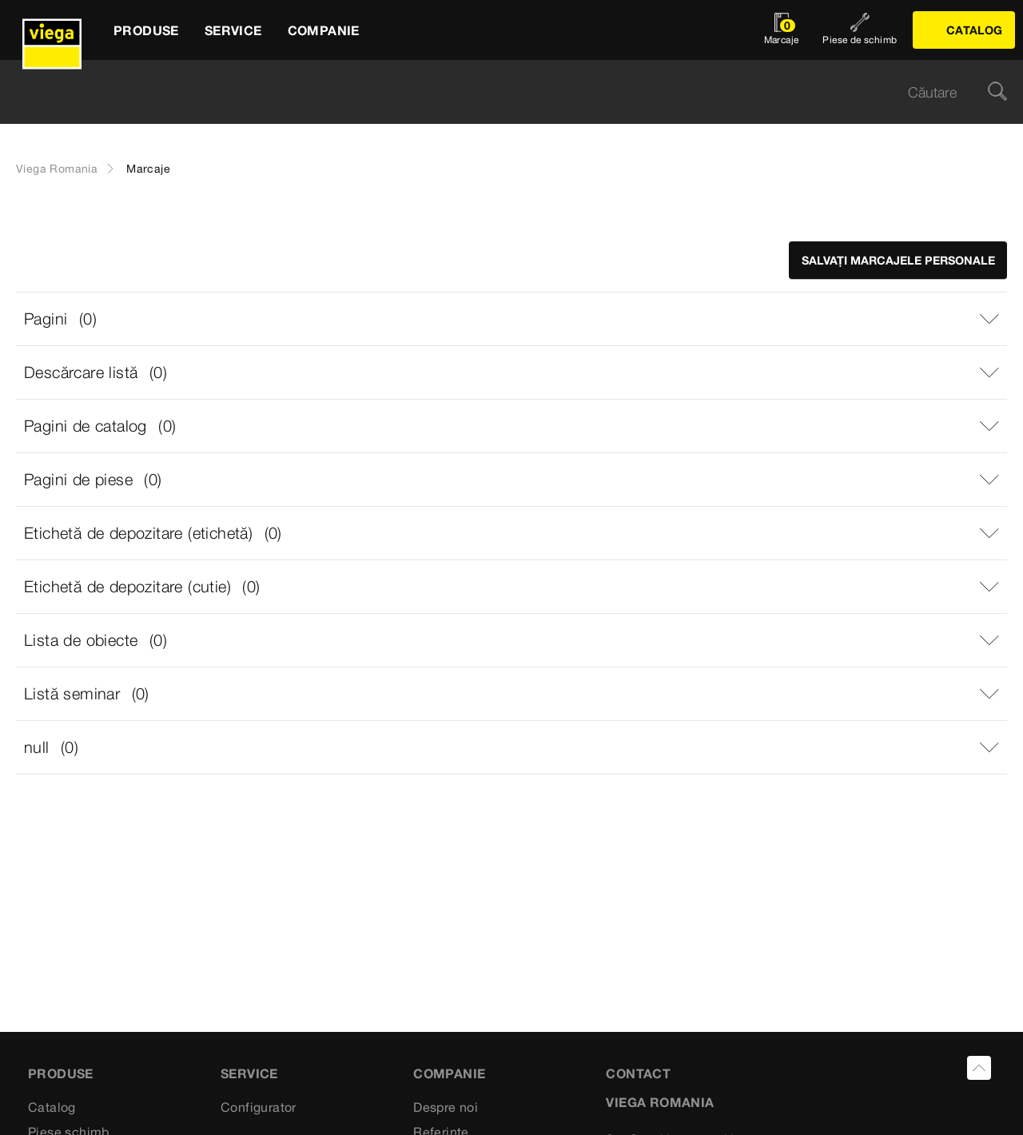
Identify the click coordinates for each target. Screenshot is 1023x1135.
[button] (511, 319)
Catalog (52, 1107)
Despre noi (445, 1107)
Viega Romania (57, 168)
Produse (61, 1073)
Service (249, 1073)
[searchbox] (498, 92)
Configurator (259, 1107)
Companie (449, 1073)
